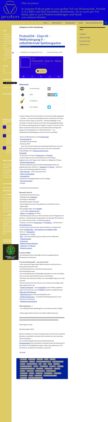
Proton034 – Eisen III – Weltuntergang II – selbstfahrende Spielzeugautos (40, 39)
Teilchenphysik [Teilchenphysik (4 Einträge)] (7, 231)
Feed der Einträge (85, 37)
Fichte (36, 366)
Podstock (30, 370)
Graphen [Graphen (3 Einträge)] (5, 201)
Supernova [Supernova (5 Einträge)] (6, 230)
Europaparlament (26, 366)
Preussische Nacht (26, 181)
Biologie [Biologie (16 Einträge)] (7, 190)
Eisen (50, 364)
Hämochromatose (26, 248)
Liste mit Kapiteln (8, 41)
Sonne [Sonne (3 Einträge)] (14, 225)
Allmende (24, 359)
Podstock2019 (51, 370)
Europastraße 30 (25, 139)
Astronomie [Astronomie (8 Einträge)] (7, 187)
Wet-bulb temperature (35, 377)
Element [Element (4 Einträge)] (16, 197)
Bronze (53, 359)
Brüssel (32, 361)
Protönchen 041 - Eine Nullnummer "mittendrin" (12, 148)
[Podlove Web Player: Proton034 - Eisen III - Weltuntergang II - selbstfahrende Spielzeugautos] (42, 68)
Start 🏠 (46, 23)
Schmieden (58, 373)
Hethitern (34, 197)
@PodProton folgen (8, 87)
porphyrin (24, 373)
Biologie (40, 359)
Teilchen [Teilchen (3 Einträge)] (11, 230)
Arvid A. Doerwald (8, 57)
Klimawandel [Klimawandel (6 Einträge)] (7, 206)
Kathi (5, 59)
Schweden (24, 375)
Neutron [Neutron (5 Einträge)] (9, 210)
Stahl (31, 375)
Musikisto (48, 222)
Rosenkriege (44, 137)
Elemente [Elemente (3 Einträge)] (5, 199)
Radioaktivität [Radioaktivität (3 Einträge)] (14, 222)
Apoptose (23, 246)
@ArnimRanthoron (25, 225)
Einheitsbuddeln (24, 343)
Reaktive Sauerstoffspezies (29, 243)
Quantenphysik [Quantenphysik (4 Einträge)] (11, 220)
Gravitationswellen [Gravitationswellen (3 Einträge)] (11, 201)
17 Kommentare (26, 46)
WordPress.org (84, 44)
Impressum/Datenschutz (94, 23)
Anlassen (31, 213)
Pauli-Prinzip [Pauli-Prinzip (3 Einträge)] (6, 212)
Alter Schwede (25, 171)
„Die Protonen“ (57, 23)
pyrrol (32, 373)
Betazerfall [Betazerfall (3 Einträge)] (14, 187)
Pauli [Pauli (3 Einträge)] (13, 210)
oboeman (5, 164)
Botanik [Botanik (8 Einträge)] (13, 191)
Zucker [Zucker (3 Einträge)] (4, 233)
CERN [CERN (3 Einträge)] (4, 194)
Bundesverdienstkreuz (27, 162)
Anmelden (83, 34)
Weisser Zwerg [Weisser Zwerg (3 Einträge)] (14, 231)
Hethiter (60, 366)
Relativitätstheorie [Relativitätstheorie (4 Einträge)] (8, 225)
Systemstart (38, 222)
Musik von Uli (7, 55)
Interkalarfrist (24, 176)
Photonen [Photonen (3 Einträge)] (5, 215)
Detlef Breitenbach (8, 50)
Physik (23, 370)
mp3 (4, 69)
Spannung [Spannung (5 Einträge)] (6, 228)
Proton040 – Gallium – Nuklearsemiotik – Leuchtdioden (10, 171)
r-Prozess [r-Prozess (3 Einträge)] (5, 222)
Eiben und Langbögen (27, 174)
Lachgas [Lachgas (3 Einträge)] (13, 206)
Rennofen (39, 373)
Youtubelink (42, 287)
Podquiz (50, 155)
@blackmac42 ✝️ (9, 52)
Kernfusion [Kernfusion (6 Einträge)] (12, 203)
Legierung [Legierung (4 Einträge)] (5, 208)
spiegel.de (43, 167)
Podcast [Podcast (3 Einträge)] (5, 218)
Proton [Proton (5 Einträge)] (5, 220)
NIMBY (41, 290)
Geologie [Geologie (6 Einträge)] (13, 199)
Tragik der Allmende (26, 287)
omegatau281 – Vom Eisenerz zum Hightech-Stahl (40, 229)
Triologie (24, 377)
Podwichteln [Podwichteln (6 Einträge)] (11, 218)
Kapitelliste (6, 38)
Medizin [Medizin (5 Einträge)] (13, 208)
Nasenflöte (23, 153)
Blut (21, 236)
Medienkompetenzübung (28, 301)
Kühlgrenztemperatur (27, 297)
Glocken (52, 366)
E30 (40, 364)
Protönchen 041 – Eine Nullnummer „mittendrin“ (10, 165)
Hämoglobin (31, 232)
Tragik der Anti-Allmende (27, 292)
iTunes (12, 73)
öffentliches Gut (25, 294)
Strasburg (38, 375)
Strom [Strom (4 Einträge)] (10, 228)
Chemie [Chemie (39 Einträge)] (10, 194)
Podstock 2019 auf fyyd (40, 151)
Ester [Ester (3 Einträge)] (9, 199)
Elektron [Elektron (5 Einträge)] (10, 197)
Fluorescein (24, 241)
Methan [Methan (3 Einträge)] (5, 210)
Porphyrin (23, 234)
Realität (39, 209)
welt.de (51, 167)
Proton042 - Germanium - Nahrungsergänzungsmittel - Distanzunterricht (12, 138)
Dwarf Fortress (34, 211)
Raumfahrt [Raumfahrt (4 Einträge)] (6, 224)
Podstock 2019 (40, 370)
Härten (22, 213)
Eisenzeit (56, 364)
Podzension (40, 155)
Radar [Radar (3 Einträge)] (9, 222)
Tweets (80, 23)
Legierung (40, 368)
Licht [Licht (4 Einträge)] (10, 208)
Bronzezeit (24, 361)
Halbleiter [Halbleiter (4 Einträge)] (5, 203)
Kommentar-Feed (85, 41)
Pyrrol (33, 234)
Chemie (23, 364)
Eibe (45, 364)
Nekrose (32, 246)
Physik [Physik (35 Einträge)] (12, 215)
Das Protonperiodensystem (11, 36)
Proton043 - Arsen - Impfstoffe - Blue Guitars (11, 128)
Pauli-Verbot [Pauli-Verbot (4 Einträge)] (12, 212)
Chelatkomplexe (25, 239)
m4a (4, 71)
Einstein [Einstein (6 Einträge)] (5, 197)
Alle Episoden (70, 23)
